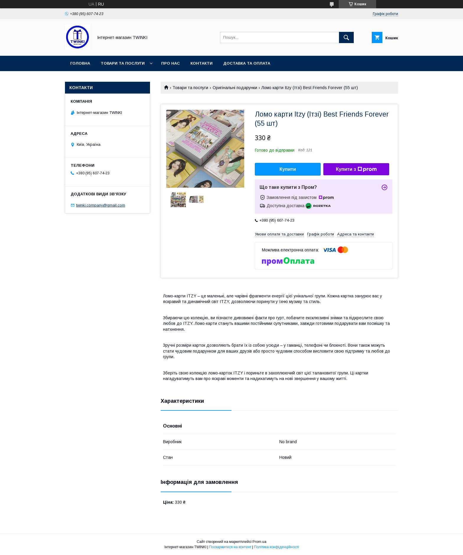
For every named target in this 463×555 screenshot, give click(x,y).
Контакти (201, 63)
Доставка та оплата (246, 63)
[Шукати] (346, 37)
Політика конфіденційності (276, 547)
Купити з (356, 169)
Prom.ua (259, 542)
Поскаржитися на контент (230, 547)
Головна (80, 63)
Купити (288, 169)
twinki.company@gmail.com (100, 205)
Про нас (170, 63)
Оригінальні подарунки (235, 87)
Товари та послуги (123, 63)
